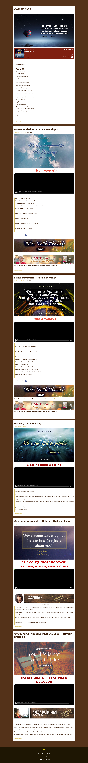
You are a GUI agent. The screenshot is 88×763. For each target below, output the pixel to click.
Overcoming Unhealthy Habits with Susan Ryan (42, 521)
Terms (41, 756)
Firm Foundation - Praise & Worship (35, 277)
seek (18, 12)
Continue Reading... (18, 122)
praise (15, 12)
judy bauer (16, 281)
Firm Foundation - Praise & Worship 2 (36, 129)
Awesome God (22, 8)
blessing (15, 426)
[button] (44, 90)
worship (24, 132)
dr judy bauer (16, 132)
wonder (20, 12)
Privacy (45, 756)
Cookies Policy (51, 756)
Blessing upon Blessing (28, 423)
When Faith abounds (56, 253)
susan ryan (19, 524)
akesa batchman (17, 640)
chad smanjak (20, 426)
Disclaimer (36, 756)
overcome (23, 640)
